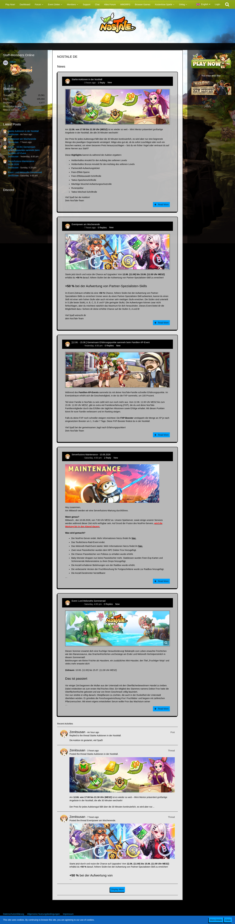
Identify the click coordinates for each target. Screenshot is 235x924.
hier (134, 538)
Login (217, 4)
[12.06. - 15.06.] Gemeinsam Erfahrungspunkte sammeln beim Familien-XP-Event (23, 150)
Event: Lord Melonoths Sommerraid (25, 172)
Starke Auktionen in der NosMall (23, 131)
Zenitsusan (13, 134)
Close (228, 920)
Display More (117, 889)
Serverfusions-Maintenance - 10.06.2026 (91, 454)
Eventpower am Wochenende (22, 139)
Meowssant (39, 110)
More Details (216, 920)
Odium (13, 62)
